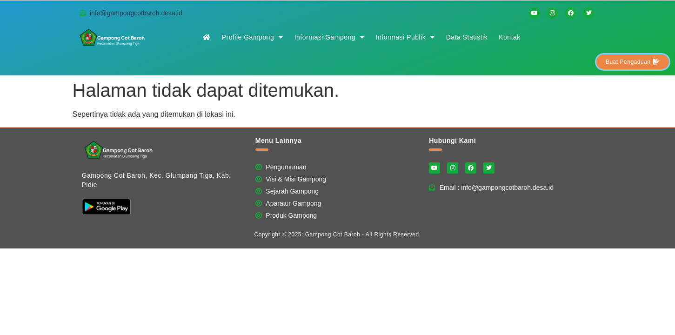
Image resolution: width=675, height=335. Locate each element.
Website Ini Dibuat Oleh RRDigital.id (586, 133)
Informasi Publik (405, 37)
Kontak (510, 37)
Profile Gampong (252, 37)
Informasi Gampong (329, 37)
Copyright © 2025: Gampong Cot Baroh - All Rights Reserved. (337, 234)
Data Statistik (467, 37)
